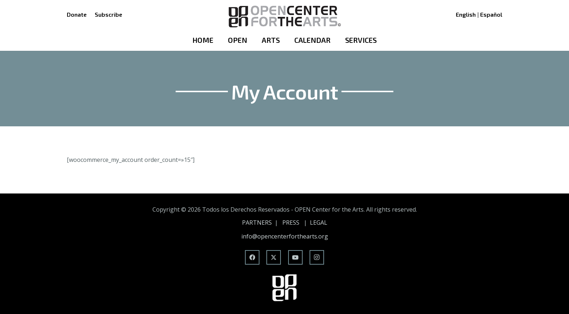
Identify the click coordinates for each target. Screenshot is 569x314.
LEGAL (318, 223)
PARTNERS (257, 223)
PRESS (290, 223)
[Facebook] (252, 257)
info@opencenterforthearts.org (284, 236)
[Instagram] (317, 257)
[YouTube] (295, 257)
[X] (273, 257)
